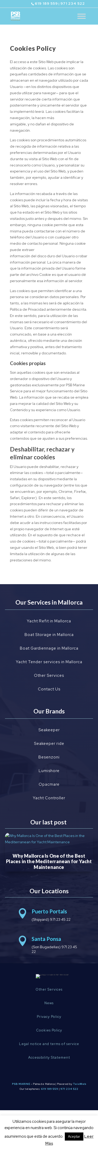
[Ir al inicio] (15, 15)
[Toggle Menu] (81, 16)
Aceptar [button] (74, 1136)
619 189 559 (46, 3)
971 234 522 (72, 3)
